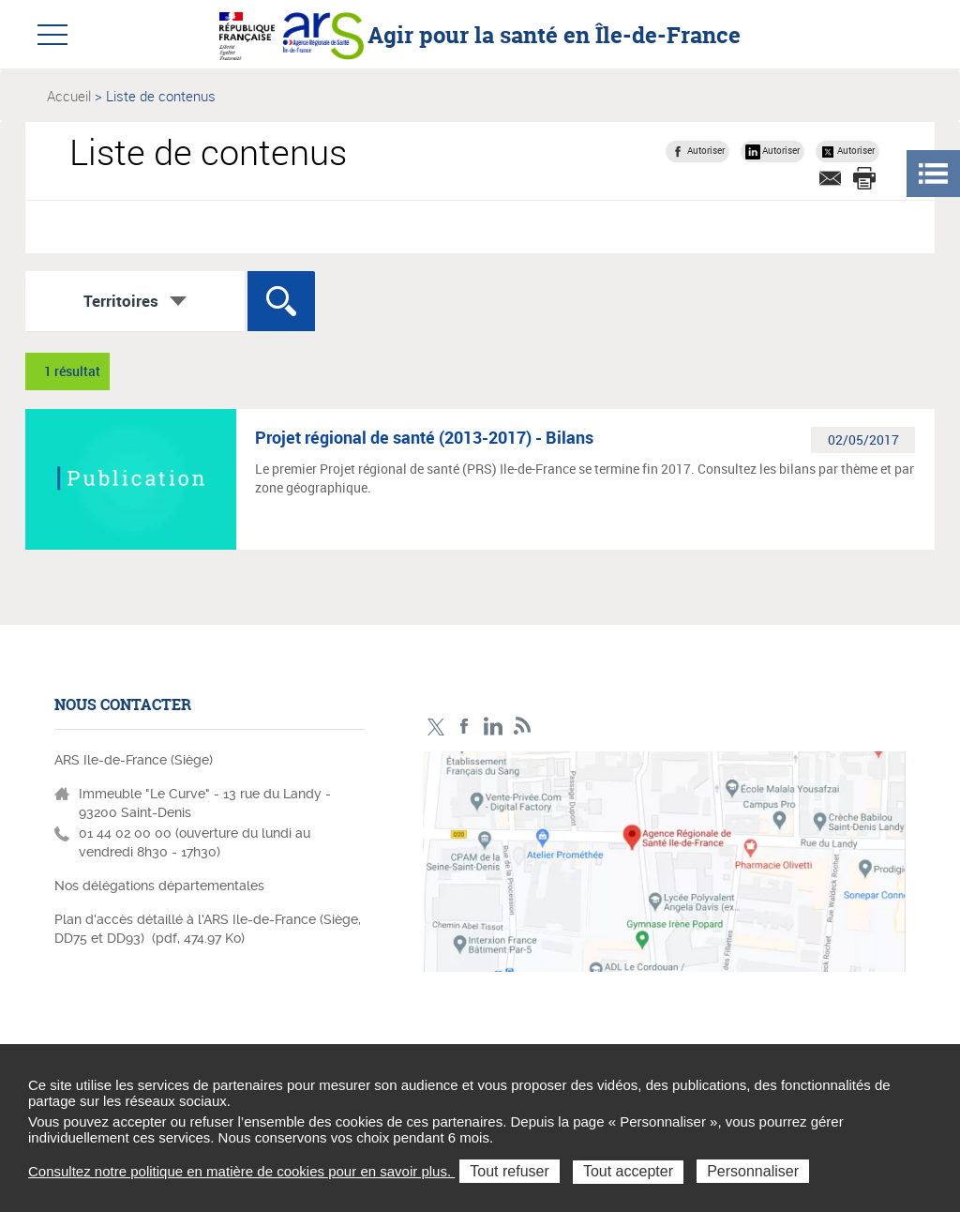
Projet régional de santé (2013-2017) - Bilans (424, 437)
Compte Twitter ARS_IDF (435, 726)
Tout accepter (628, 1171)
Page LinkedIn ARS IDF (493, 726)
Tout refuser (509, 1171)
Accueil (69, 95)
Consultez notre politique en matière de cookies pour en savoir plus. (241, 1171)
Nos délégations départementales (159, 885)
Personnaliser (753, 1171)
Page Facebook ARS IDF (464, 726)
